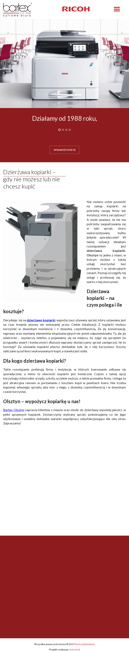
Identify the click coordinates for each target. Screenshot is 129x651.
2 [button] (63, 130)
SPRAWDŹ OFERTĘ (65, 149)
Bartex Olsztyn (13, 410)
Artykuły (90, 644)
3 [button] (66, 130)
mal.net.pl (74, 649)
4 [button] (70, 130)
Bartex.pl (79, 644)
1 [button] (59, 130)
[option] (76, 9)
